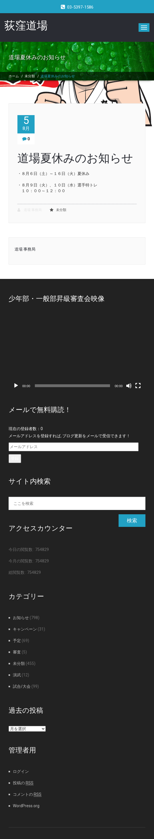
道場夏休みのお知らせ (58, 76)
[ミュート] (129, 386)
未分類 (30, 76)
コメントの (27, 794)
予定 (17, 640)
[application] (77, 352)
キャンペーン (25, 629)
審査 (17, 652)
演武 (17, 675)
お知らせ (21, 617)
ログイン (21, 771)
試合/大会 (22, 686)
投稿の (23, 783)
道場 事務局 (29, 210)
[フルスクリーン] (138, 386)
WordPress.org (26, 805)
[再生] (16, 386)
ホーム (14, 76)
